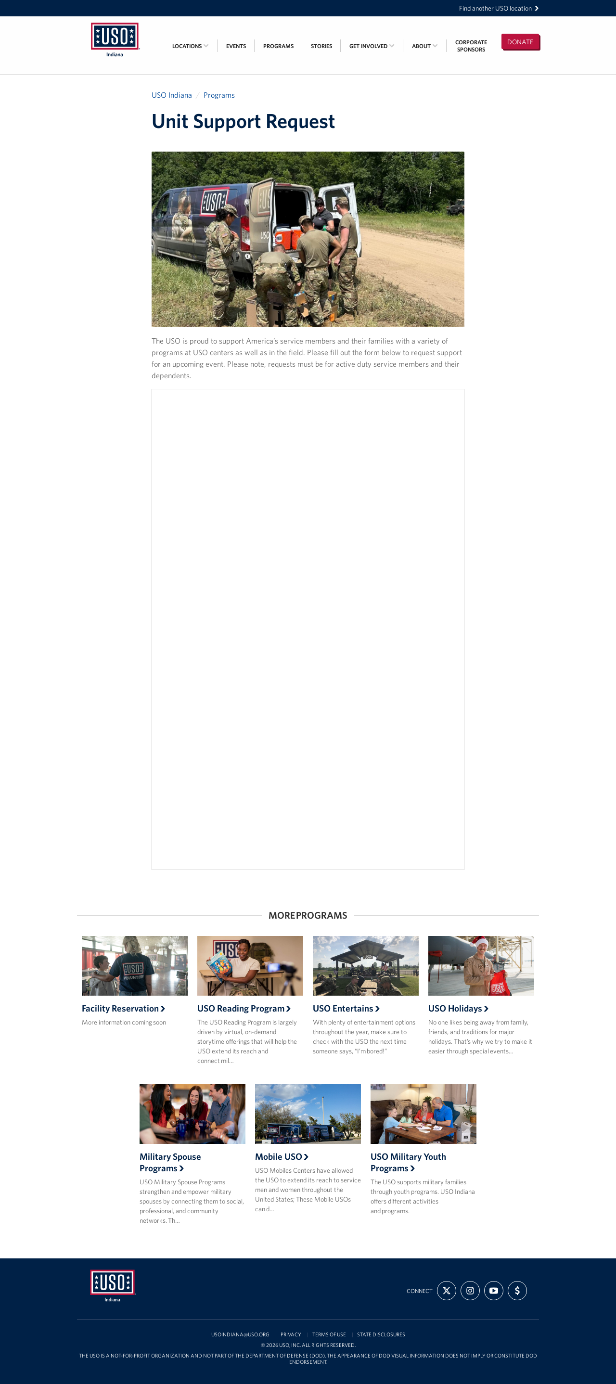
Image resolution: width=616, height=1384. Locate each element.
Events (236, 46)
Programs (278, 46)
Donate (520, 42)
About (425, 46)
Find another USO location (499, 8)
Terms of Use (329, 1335)
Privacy (291, 1335)
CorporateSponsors (471, 45)
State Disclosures (381, 1335)
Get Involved (372, 46)
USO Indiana (172, 95)
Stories (321, 46)
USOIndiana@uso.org (240, 1335)
